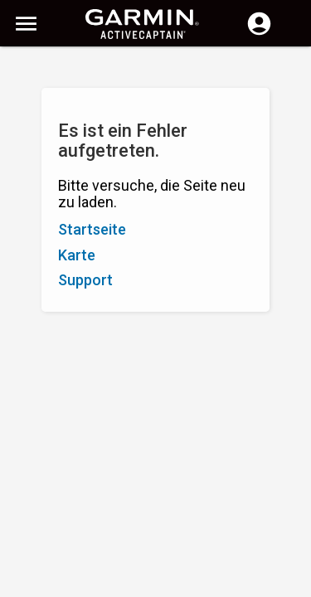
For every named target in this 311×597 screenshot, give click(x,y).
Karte (76, 255)
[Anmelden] (259, 33)
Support (85, 280)
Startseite (92, 229)
